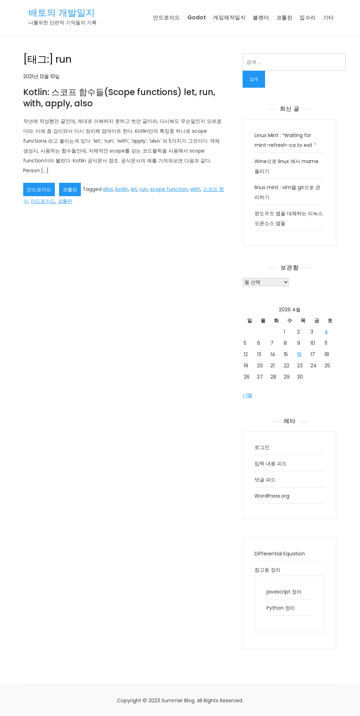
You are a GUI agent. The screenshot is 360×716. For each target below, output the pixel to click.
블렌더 (261, 17)
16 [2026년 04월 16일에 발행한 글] (299, 354)
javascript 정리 (284, 591)
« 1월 (247, 395)
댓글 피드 (265, 479)
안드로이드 (166, 17)
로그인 (262, 447)
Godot (196, 17)
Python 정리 (280, 607)
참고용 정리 (268, 569)
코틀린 (284, 17)
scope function (169, 189)
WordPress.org (272, 495)
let (134, 189)
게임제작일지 (229, 17)
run (144, 189)
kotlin (121, 189)
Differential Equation (280, 553)
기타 (328, 17)
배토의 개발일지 (61, 12)
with (195, 189)
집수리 (308, 17)
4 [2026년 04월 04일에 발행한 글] (326, 331)
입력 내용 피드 (271, 463)
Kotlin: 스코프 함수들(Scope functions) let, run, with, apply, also (119, 97)
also (108, 189)
